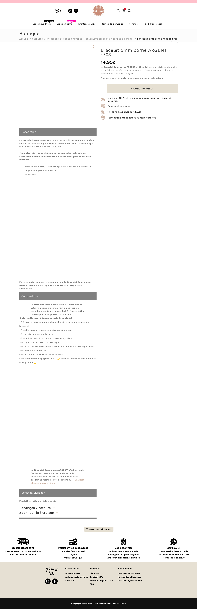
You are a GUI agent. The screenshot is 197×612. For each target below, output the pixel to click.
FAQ (92, 584)
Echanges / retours (35, 508)
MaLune (122, 580)
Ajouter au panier (142, 88)
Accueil (23, 39)
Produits (37, 39)
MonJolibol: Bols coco (129, 577)
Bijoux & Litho (135, 580)
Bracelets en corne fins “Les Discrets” (110, 39)
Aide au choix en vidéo (76, 577)
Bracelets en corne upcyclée (64, 39)
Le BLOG (69, 580)
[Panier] (123, 11)
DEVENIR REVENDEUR (129, 573)
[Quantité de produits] (104, 86)
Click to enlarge (92, 46)
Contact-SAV (96, 577)
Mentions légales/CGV (101, 580)
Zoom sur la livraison (36, 513)
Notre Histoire (72, 573)
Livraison (94, 573)
